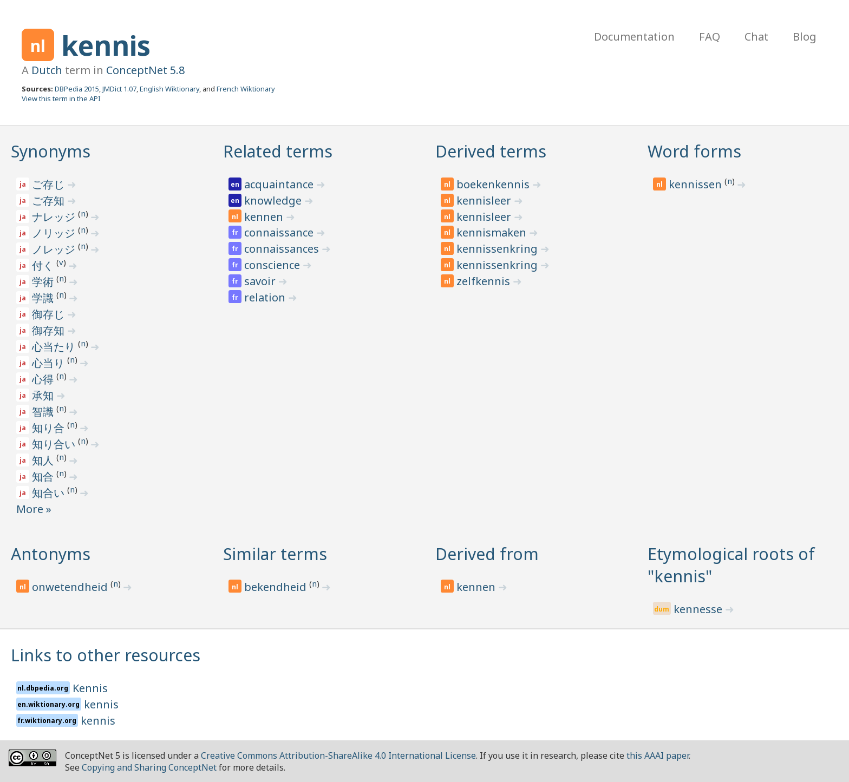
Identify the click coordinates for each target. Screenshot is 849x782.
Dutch (46, 70)
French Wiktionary (246, 89)
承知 (44, 395)
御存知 (49, 330)
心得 (44, 379)
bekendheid (276, 587)
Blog (805, 36)
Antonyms (50, 554)
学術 (44, 281)
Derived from (487, 554)
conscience (273, 265)
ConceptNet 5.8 (145, 70)
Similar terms (275, 554)
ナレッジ (55, 216)
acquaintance (280, 184)
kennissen (696, 184)
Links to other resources (105, 655)
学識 (44, 298)
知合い (49, 492)
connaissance (280, 232)
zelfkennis (484, 281)
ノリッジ (55, 233)
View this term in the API (61, 98)
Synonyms (50, 151)
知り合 (49, 427)
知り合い (55, 444)
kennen (265, 216)
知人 (44, 460)
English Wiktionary (169, 89)
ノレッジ (55, 249)
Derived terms (490, 151)
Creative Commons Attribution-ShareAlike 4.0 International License (338, 755)
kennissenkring (498, 248)
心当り (49, 363)
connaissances (283, 248)
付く (44, 265)
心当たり (55, 346)
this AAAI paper (657, 755)
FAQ (709, 36)
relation (266, 297)
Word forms (694, 151)
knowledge (274, 200)
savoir (261, 281)
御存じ (49, 314)
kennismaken (492, 232)
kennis (106, 45)
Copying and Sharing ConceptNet (149, 767)
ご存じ (49, 184)
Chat (756, 36)
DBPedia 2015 (77, 89)
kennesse (699, 609)
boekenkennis (494, 184)
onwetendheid (71, 587)
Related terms (277, 151)
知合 (44, 476)
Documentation (634, 36)
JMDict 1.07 (119, 89)
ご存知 (49, 200)
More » (33, 509)
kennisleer (485, 200)
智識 (44, 411)
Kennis (90, 688)
